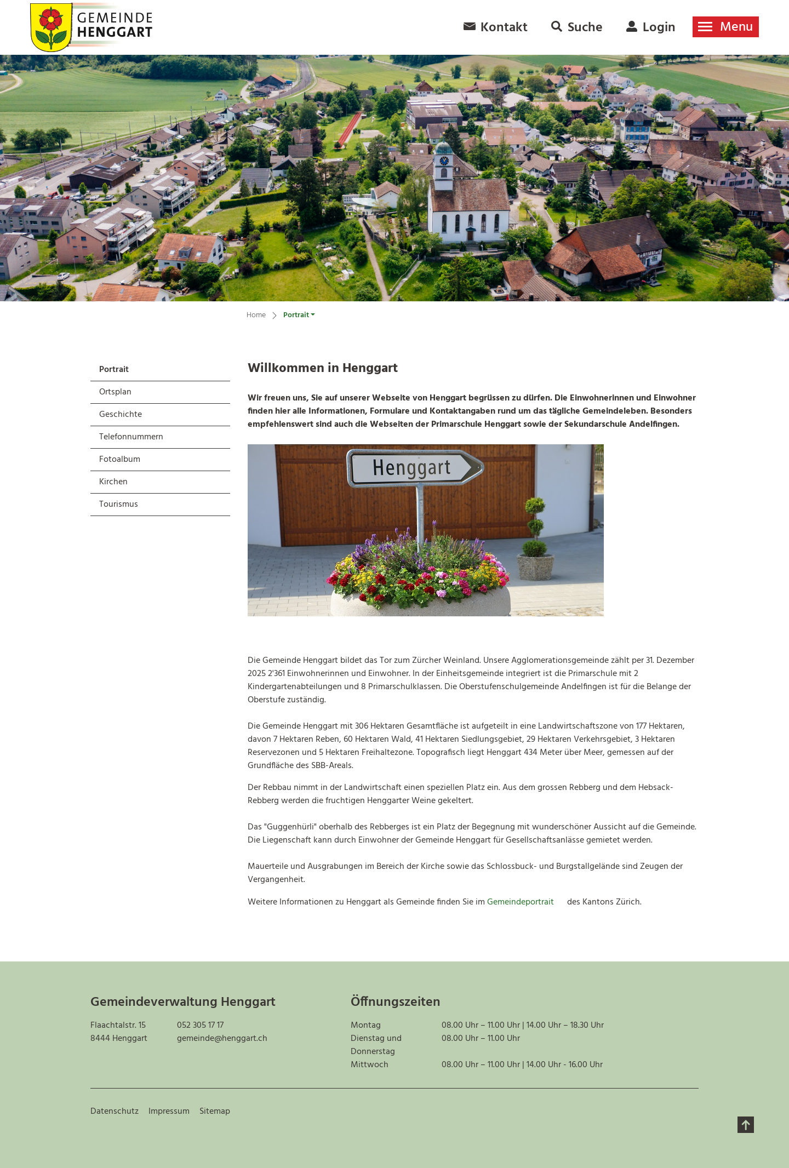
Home (256, 315)
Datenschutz (114, 1111)
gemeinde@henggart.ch (222, 1039)
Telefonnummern (131, 437)
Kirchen (113, 482)
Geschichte (120, 415)
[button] (299, 317)
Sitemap (214, 1111)
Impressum (169, 1111)
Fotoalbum (119, 460)
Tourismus (118, 504)
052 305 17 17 (200, 1025)
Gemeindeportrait (526, 902)
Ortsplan (115, 392)
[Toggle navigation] (726, 26)
